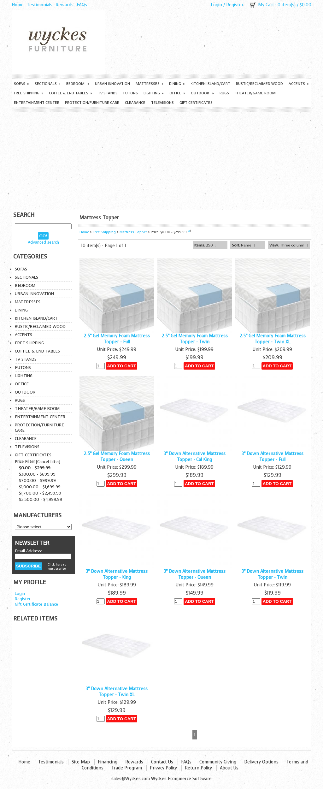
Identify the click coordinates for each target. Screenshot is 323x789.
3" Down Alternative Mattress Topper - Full (272, 457)
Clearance (135, 102)
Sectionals (48, 83)
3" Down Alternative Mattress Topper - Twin (272, 574)
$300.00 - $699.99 (37, 474)
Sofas (21, 83)
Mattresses (149, 83)
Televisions (162, 102)
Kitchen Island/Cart (210, 83)
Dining (177, 83)
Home (18, 5)
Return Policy (198, 768)
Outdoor (202, 93)
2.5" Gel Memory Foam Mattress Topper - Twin (195, 339)
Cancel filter (48, 461)
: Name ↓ (243, 245)
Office (177, 93)
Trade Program (126, 768)
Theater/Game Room (255, 93)
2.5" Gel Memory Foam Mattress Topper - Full (117, 339)
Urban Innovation (112, 83)
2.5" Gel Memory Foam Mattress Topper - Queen (117, 457)
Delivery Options (261, 762)
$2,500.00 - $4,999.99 (40, 499)
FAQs (82, 5)
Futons (130, 93)
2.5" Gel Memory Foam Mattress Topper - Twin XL (272, 339)
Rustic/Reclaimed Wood (259, 83)
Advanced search (43, 242)
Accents (299, 83)
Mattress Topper (133, 232)
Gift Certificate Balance (36, 604)
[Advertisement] (161, 159)
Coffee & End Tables (70, 93)
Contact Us (162, 762)
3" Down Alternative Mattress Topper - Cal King (195, 457)
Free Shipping (28, 93)
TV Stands (108, 93)
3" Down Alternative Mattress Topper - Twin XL (117, 692)
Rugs (224, 93)
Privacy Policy (163, 768)
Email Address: (28, 551)
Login (216, 5)
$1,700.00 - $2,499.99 (40, 493)
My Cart (266, 5)
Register (235, 5)
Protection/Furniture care (92, 102)
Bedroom (77, 83)
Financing (107, 762)
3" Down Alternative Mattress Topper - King (117, 574)
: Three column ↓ (288, 245)
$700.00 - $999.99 (37, 480)
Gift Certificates (196, 102)
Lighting (154, 93)
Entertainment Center (36, 102)
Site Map (81, 762)
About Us (229, 768)
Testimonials (39, 5)
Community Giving (217, 762)
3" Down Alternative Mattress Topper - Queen (195, 574)
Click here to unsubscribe (57, 566)
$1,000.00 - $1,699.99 (40, 486)
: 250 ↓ (205, 245)
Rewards (64, 5)
